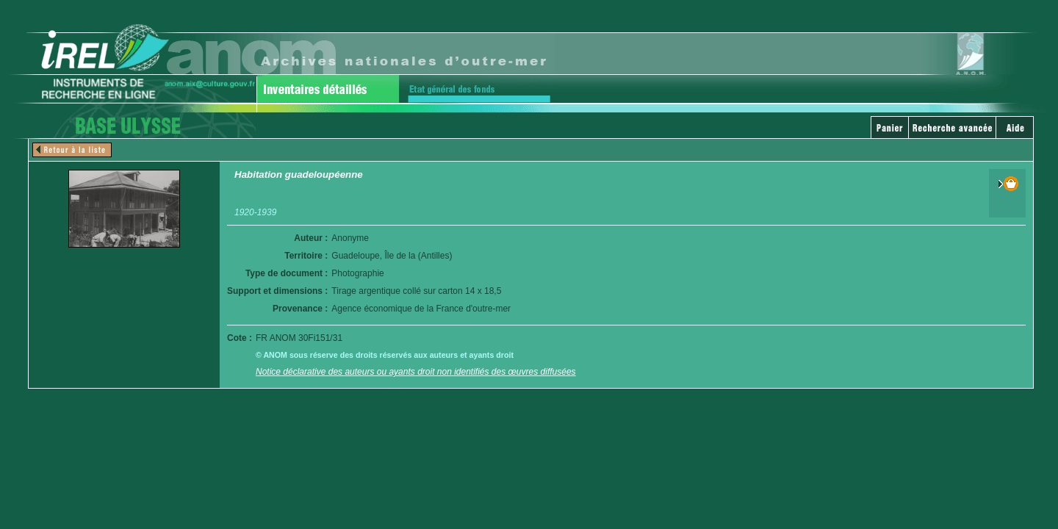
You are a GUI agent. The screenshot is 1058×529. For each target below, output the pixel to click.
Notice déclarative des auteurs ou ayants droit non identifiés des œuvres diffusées (416, 372)
